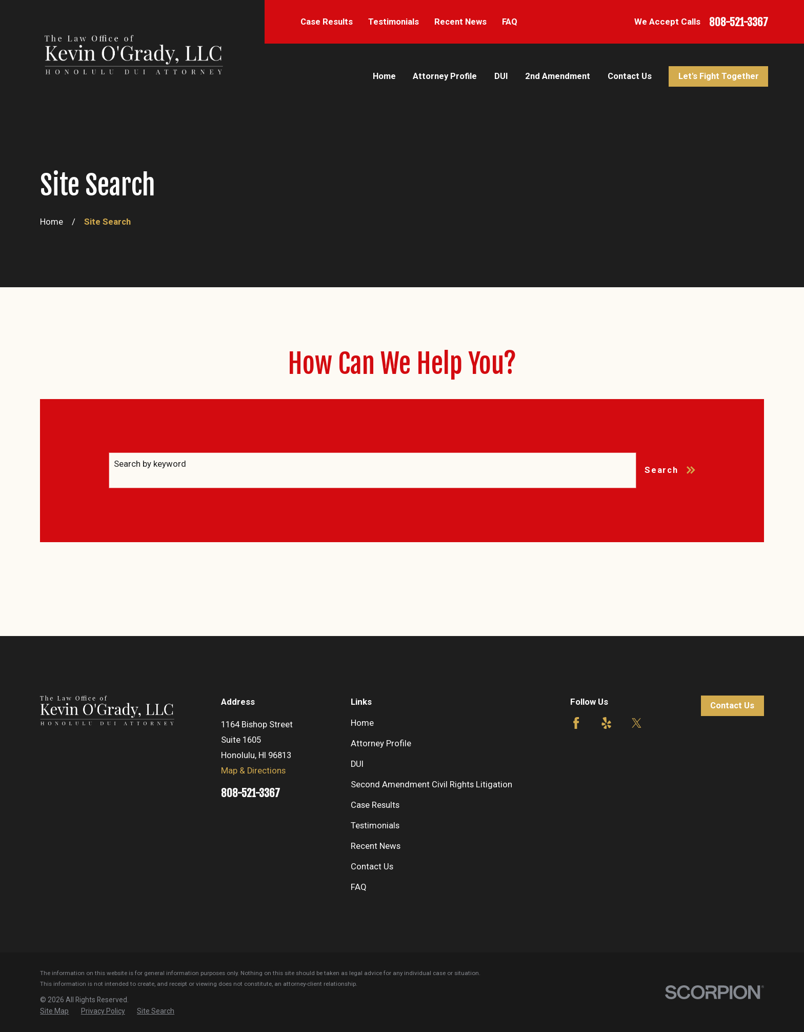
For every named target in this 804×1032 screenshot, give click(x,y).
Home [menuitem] (384, 76)
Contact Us (372, 866)
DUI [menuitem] (501, 76)
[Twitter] (636, 723)
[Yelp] (606, 723)
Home (362, 723)
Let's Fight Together (718, 76)
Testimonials (393, 22)
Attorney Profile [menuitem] (445, 76)
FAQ (509, 22)
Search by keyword (150, 464)
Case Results (326, 22)
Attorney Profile (381, 743)
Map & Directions (253, 771)
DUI (357, 764)
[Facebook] (576, 723)
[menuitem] (54, 1011)
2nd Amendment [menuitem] (557, 76)
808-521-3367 (738, 22)
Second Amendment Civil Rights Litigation (431, 784)
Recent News (460, 22)
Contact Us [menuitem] (630, 76)
